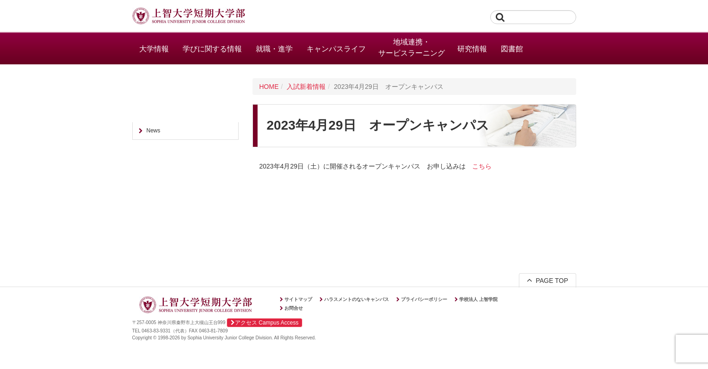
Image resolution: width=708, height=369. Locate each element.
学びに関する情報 (212, 49)
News (153, 130)
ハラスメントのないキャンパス (356, 299)
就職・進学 (274, 49)
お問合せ (293, 308)
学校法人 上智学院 (478, 299)
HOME (269, 86)
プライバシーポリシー (424, 299)
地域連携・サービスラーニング (411, 47)
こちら (482, 166)
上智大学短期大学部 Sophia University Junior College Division (188, 16)
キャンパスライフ (336, 49)
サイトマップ (298, 299)
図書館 (512, 49)
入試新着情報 (306, 86)
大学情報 (154, 49)
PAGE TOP (547, 280)
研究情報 (472, 49)
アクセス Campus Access (264, 322)
